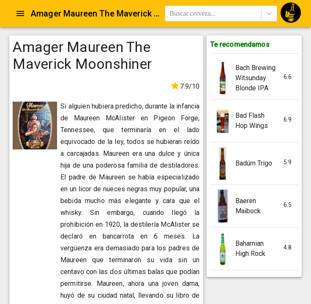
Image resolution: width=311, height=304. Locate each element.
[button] (254, 78)
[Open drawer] (20, 13)
